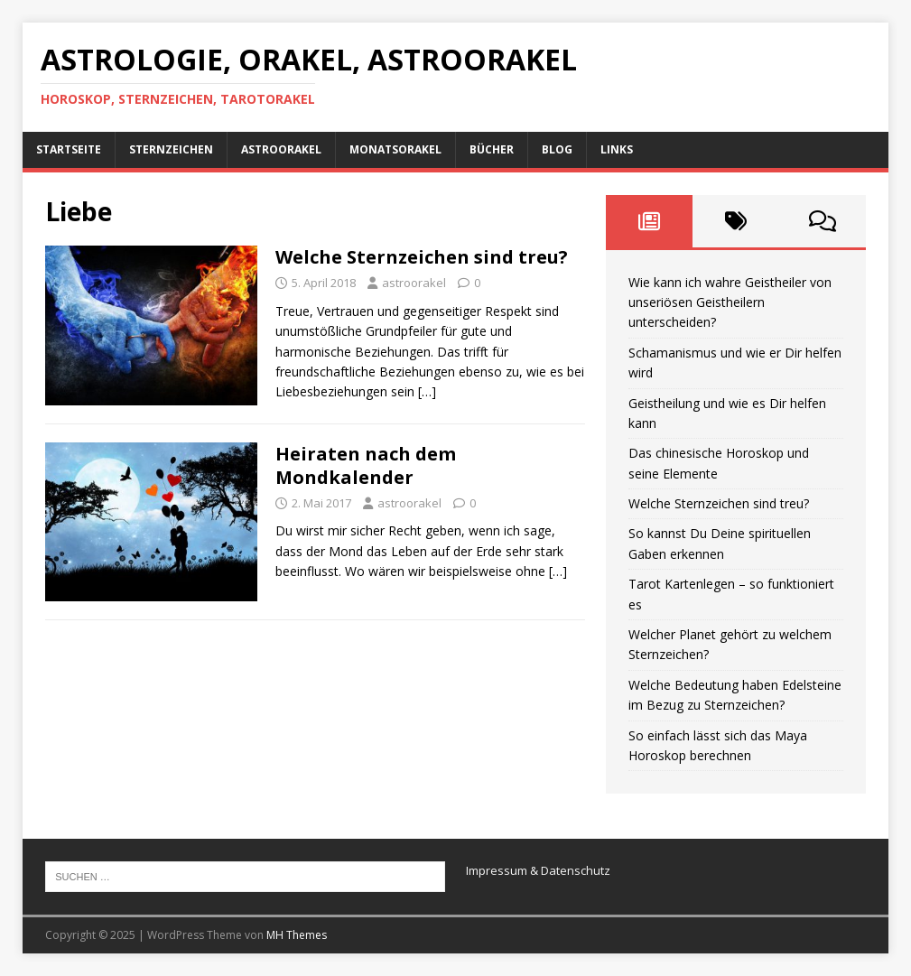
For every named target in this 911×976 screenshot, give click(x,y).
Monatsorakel (395, 149)
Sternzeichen (171, 149)
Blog (557, 149)
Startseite (68, 149)
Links (616, 149)
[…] (427, 391)
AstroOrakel (281, 149)
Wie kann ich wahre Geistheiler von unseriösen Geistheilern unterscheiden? (730, 302)
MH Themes (296, 935)
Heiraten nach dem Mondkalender (365, 465)
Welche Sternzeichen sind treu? (421, 257)
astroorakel (414, 282)
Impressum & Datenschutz (538, 870)
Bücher (491, 149)
